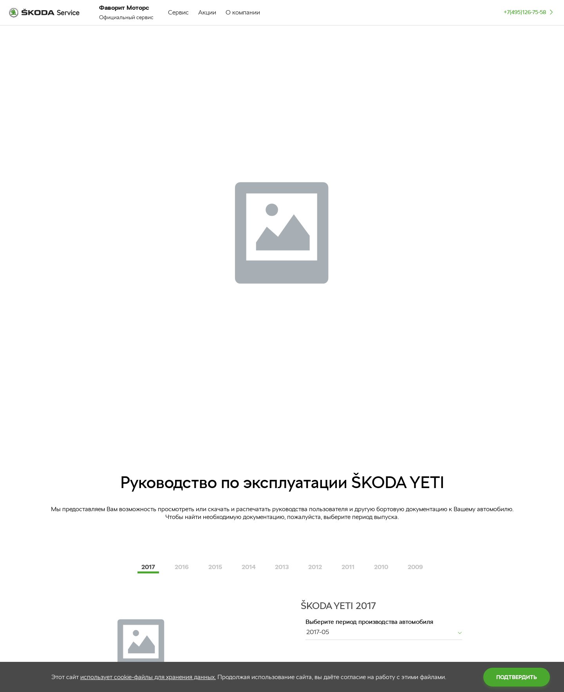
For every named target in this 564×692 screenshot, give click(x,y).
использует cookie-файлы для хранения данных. (148, 677)
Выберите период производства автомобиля (369, 621)
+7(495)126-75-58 (529, 12)
